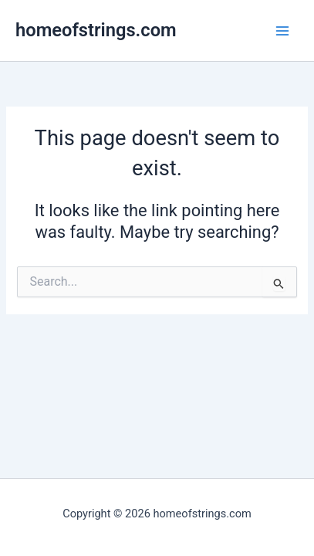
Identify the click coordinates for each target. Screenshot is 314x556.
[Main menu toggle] (282, 31)
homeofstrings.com (96, 30)
